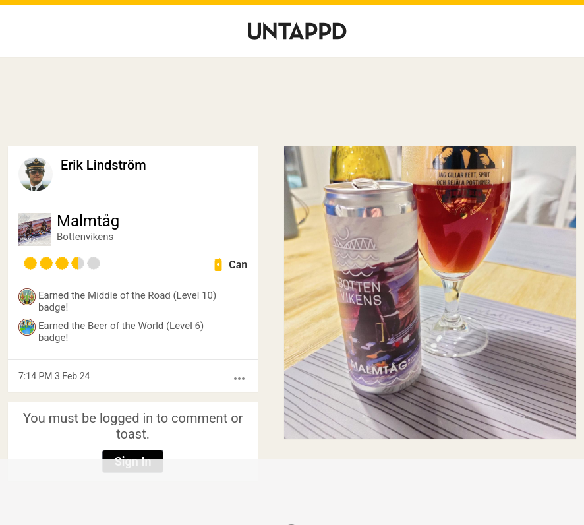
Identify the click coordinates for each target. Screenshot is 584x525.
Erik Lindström (103, 165)
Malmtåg (88, 221)
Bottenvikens (85, 237)
